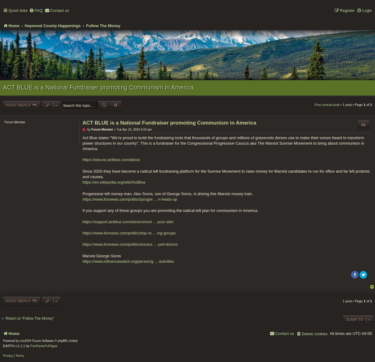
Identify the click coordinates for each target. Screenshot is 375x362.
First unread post (327, 105)
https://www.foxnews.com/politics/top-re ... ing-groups (129, 233)
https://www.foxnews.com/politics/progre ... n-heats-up (129, 199)
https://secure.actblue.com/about (111, 159)
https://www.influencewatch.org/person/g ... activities (128, 261)
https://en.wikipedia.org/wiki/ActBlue (113, 182)
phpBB (24, 341)
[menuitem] (36, 10)
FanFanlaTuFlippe (44, 346)
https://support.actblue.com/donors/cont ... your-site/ (127, 222)
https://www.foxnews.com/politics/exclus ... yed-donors (130, 244)
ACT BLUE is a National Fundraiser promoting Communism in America (98, 87)
